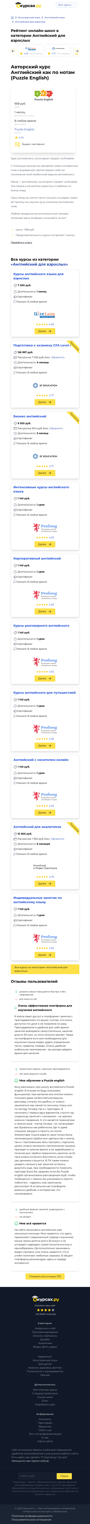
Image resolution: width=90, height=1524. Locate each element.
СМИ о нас (45, 1430)
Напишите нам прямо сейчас (30, 1460)
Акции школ (45, 1397)
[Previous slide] (13, 51)
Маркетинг (45, 1356)
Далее (45, 331)
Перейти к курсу (21, 242)
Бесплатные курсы (45, 1389)
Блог (45, 1400)
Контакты (45, 1419)
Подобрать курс (45, 1404)
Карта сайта (45, 1441)
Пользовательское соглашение (31, 1519)
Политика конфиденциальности (32, 1515)
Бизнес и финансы (45, 1335)
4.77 (51, 395)
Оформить (58, 357)
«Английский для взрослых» (39, 264)
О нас (45, 1437)
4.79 (51, 876)
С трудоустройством (45, 1393)
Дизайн (45, 1339)
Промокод (74, 346)
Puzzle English (24, 129)
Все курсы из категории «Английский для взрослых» (41, 969)
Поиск (64, 1476)
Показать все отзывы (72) (45, 1276)
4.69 (51, 324)
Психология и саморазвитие (45, 1371)
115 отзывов (63, 53)
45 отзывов (36, 53)
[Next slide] (76, 51)
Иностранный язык (45, 1360)
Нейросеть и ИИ (45, 1328)
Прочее (45, 1375)
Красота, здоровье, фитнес (45, 1367)
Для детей (45, 1364)
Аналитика (45, 1343)
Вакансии (45, 1426)
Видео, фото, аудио (45, 1346)
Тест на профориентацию (45, 1433)
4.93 (51, 537)
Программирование (45, 1332)
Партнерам (45, 1422)
